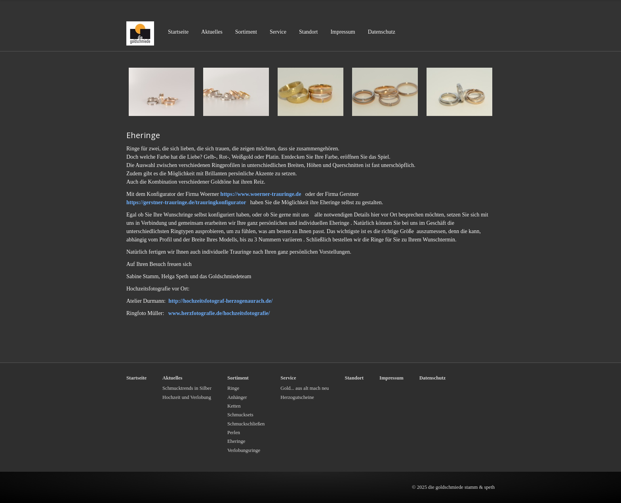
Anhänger (237, 397)
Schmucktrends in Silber (186, 388)
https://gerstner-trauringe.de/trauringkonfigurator (187, 202)
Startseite (178, 32)
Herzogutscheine (297, 397)
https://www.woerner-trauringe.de (260, 194)
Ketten (234, 406)
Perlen (233, 432)
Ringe (233, 388)
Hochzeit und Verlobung (186, 397)
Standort (308, 32)
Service (278, 32)
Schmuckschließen (246, 424)
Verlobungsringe (243, 450)
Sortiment (246, 32)
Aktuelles (212, 32)
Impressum (342, 32)
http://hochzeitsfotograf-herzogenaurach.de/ (220, 301)
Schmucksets (240, 415)
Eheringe (236, 441)
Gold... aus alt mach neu (304, 388)
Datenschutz (381, 32)
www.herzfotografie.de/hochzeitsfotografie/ (219, 313)
